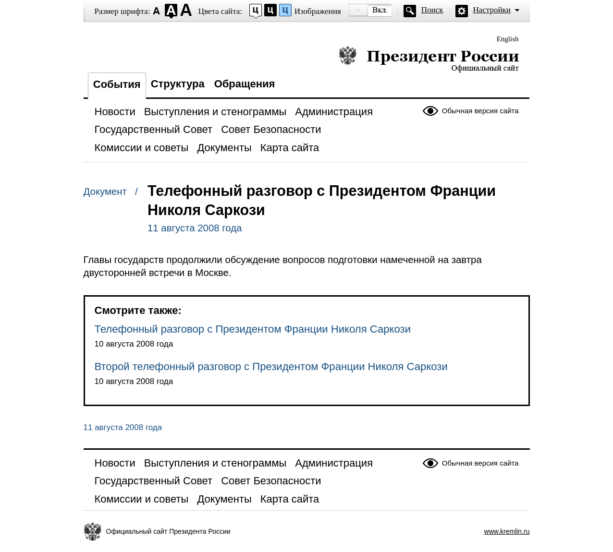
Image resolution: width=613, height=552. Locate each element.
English (508, 39)
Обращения (244, 84)
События (117, 84)
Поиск (432, 9)
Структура (178, 84)
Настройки (492, 9)
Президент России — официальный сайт (429, 58)
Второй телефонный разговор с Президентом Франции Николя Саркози (271, 366)
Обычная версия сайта (480, 111)
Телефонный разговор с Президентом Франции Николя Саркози (253, 329)
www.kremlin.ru (507, 531)
